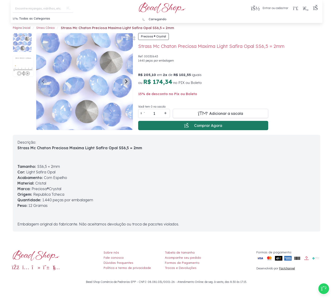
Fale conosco (114, 257)
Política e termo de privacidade (127, 268)
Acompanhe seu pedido (183, 257)
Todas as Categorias (31, 18)
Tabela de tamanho (180, 252)
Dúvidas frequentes (118, 263)
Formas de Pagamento (182, 263)
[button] (316, 8)
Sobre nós (111, 252)
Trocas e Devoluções (180, 268)
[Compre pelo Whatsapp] (324, 289)
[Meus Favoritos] (305, 8)
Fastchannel (287, 268)
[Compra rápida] (295, 8)
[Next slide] (126, 81)
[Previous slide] (43, 81)
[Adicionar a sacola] (220, 113)
